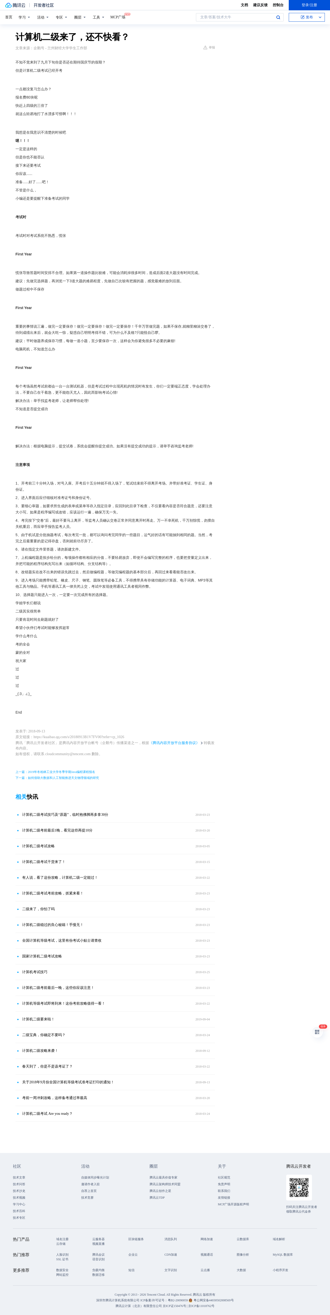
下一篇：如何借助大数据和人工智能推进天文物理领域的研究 (57, 778)
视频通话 (207, 1254)
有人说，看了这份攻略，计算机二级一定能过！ (60, 878)
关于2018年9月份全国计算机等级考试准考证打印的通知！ (68, 1082)
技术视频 (19, 1197)
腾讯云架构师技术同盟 (165, 1184)
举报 (209, 47)
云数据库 (243, 1239)
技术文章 (19, 1177)
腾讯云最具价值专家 (163, 1177)
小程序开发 (280, 1270)
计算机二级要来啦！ (38, 1019)
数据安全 (62, 1270)
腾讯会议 (98, 1254)
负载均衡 (98, 1270)
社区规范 (224, 1177)
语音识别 (98, 1259)
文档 (244, 5)
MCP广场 (117, 16)
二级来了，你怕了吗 (38, 909)
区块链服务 (136, 1239)
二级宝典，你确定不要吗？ (43, 1035)
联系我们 (224, 1191)
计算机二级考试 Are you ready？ (47, 1114)
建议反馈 (260, 5)
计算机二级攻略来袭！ (40, 1051)
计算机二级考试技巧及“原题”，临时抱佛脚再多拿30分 (65, 815)
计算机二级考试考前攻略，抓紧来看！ (53, 893)
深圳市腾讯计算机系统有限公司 (117, 1300)
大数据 (241, 1270)
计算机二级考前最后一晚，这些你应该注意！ (58, 988)
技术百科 (19, 1211)
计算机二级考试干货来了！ (43, 862)
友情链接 (224, 1197)
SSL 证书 (62, 1259)
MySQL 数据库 (283, 1254)
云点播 (205, 1270)
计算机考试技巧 (34, 972)
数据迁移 (98, 1275)
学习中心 (19, 1204)
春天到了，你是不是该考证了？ (47, 1066)
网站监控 (62, 1275)
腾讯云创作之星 (160, 1191)
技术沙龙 (19, 1191)
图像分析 (243, 1254)
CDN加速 (170, 1254)
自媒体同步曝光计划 (95, 1177)
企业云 (133, 1254)
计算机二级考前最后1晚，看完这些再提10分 (57, 830)
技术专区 (19, 1218)
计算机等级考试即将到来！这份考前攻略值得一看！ (63, 1003)
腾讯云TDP (157, 1197)
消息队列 (170, 1239)
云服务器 (98, 1239)
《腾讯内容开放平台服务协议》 (174, 743)
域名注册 (62, 1239)
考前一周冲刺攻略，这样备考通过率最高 (54, 1098)
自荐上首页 (89, 1191)
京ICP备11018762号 (201, 1306)
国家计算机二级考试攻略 (42, 956)
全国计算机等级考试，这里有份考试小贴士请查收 (62, 940)
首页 (8, 17)
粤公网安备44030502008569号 (214, 1300)
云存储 (60, 1244)
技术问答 (19, 1184)
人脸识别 (62, 1254)
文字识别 (170, 1270)
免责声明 (224, 1184)
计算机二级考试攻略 (38, 846)
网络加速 (207, 1239)
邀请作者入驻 (90, 1184)
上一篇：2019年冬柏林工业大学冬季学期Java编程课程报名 (55, 772)
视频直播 (98, 1244)
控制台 (278, 5)
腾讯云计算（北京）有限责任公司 (139, 1306)
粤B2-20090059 (178, 1300)
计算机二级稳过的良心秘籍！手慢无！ (53, 925)
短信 (131, 1270)
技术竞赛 (87, 1197)
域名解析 (279, 1239)
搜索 (278, 17)
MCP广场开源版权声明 (233, 1204)
